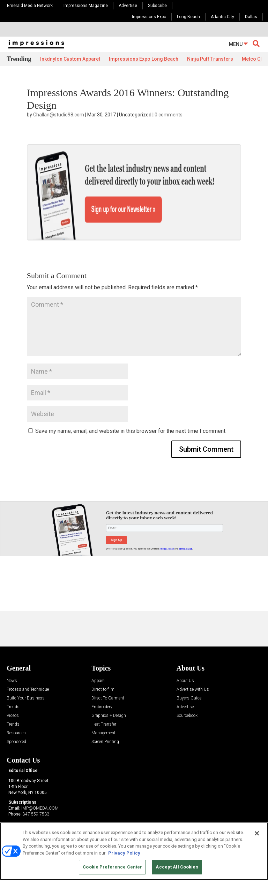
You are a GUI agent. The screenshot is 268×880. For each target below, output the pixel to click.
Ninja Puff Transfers (210, 59)
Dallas (251, 17)
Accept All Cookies (177, 867)
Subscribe (157, 5)
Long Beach (188, 17)
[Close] (257, 833)
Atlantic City (222, 17)
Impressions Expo (149, 17)
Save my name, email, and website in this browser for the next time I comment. (130, 406)
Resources (16, 709)
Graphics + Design (108, 691)
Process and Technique (28, 665)
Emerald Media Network (30, 5)
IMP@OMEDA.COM (40, 784)
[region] (134, 851)
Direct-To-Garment (107, 674)
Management (103, 709)
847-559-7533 (36, 789)
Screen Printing (105, 718)
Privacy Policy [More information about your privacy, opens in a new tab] (124, 853)
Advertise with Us (193, 665)
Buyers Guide (189, 674)
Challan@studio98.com (58, 114)
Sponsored (16, 718)
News (12, 657)
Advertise (128, 5)
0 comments (169, 114)
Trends (13, 683)
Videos (13, 691)
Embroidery (101, 683)
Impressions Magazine (86, 5)
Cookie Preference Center (112, 867)
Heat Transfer (103, 700)
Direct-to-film (102, 665)
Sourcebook (187, 691)
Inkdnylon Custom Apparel (70, 59)
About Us (185, 657)
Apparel (98, 657)
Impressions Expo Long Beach (143, 59)
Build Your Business (26, 674)
